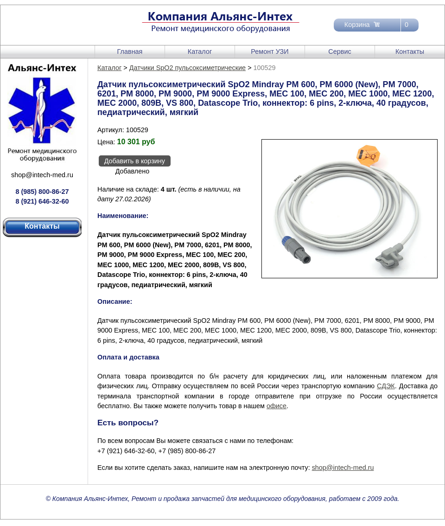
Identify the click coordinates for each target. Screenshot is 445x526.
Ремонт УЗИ (269, 51)
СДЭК (386, 386)
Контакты (409, 51)
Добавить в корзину (134, 161)
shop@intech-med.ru (42, 175)
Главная (130, 51)
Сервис (339, 51)
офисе (276, 406)
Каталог (200, 51)
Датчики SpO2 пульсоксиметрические (187, 67)
